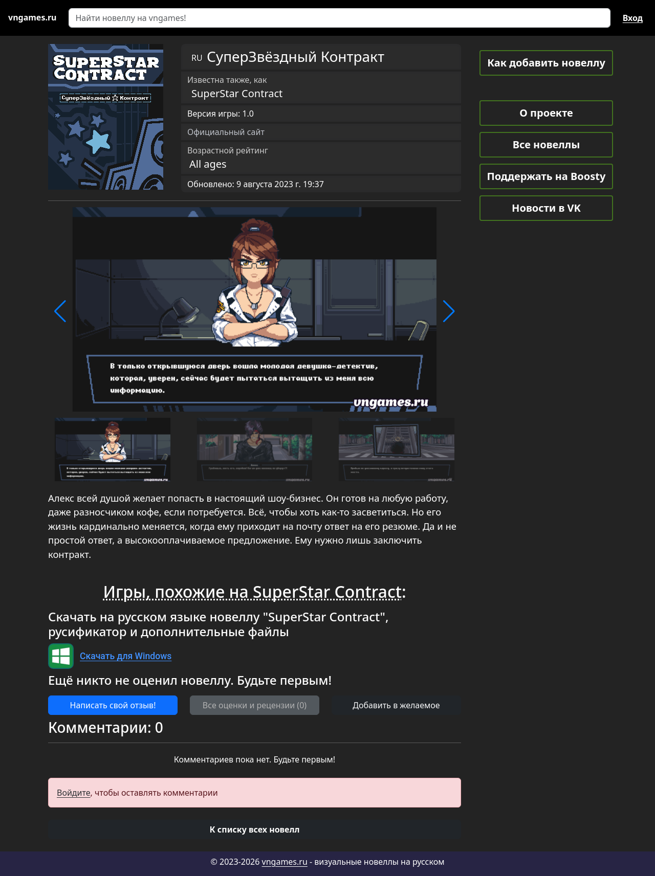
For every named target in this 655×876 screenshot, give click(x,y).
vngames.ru (285, 861)
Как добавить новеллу (546, 63)
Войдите (74, 792)
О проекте (546, 113)
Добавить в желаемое (396, 705)
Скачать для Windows (125, 656)
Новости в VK (546, 208)
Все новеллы (546, 144)
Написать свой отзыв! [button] (113, 705)
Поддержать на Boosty (546, 176)
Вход (633, 18)
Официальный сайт (226, 132)
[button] (60, 311)
